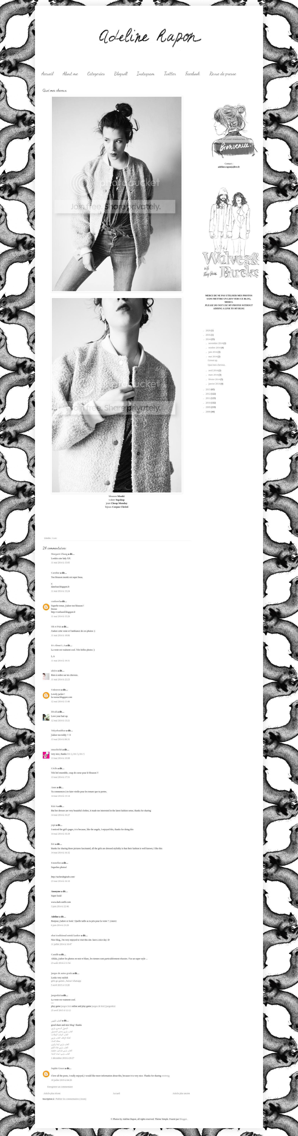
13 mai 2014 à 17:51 (60, 777)
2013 (208, 389)
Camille (55, 954)
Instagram (146, 73)
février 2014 (214, 379)
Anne (53, 787)
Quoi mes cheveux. (216, 365)
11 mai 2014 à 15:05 (60, 562)
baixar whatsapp (73, 981)
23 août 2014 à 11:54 (60, 963)
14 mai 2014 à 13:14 (60, 796)
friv (53, 844)
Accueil (47, 73)
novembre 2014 (215, 343)
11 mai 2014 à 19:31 (60, 660)
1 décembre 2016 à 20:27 (62, 1058)
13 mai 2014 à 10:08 (60, 758)
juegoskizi (56, 995)
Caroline (55, 573)
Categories (96, 73)
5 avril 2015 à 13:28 (60, 985)
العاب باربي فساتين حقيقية (61, 1050)
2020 (208, 330)
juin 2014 (213, 352)
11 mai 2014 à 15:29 (60, 616)
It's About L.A (58, 645)
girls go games (57, 981)
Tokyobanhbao (58, 730)
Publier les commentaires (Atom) (71, 1099)
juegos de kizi (98, 1006)
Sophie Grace (57, 1068)
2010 (208, 402)
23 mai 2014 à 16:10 (60, 881)
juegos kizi (66, 1006)
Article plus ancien (181, 1093)
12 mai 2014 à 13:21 (60, 720)
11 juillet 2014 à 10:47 (61, 944)
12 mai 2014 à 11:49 (60, 701)
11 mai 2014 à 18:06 (60, 635)
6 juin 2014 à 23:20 (60, 925)
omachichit (56, 749)
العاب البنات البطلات (59, 1034)
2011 (208, 398)
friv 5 (81, 754)
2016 (208, 335)
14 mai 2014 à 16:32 (60, 852)
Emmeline (56, 863)
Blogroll (120, 73)
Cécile (54, 768)
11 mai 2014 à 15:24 (60, 591)
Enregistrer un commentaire (60, 1086)
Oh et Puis (56, 626)
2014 (208, 339)
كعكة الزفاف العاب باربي (61, 1037)
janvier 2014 (214, 383)
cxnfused (55, 601)
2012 (208, 393)
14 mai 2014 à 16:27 (60, 815)
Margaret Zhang (59, 554)
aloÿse (54, 670)
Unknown (56, 689)
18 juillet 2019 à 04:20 (61, 1080)
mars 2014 (213, 374)
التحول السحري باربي (59, 1028)
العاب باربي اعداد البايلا (60, 1053)
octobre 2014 (214, 347)
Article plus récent (52, 1093)
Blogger (183, 1119)
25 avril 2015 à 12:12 (61, 1010)
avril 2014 (213, 370)
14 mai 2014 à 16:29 (60, 833)
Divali (54, 711)
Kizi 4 (54, 806)
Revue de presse (222, 73)
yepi (53, 825)
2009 (208, 407)
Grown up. (213, 360)
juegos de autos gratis (61, 973)
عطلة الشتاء (55, 1041)
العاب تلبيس (56, 1020)
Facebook (192, 73)
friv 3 (75, 754)
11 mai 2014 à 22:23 (60, 679)
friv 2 (69, 754)
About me (70, 73)
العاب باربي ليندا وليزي (60, 1044)
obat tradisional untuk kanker (65, 935)
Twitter (170, 73)
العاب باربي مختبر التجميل (62, 1031)
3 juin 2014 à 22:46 (60, 906)
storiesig (166, 1075)
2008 (208, 411)
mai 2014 (213, 356)
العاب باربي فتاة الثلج (59, 1047)
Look (54, 538)
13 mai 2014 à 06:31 (60, 739)
